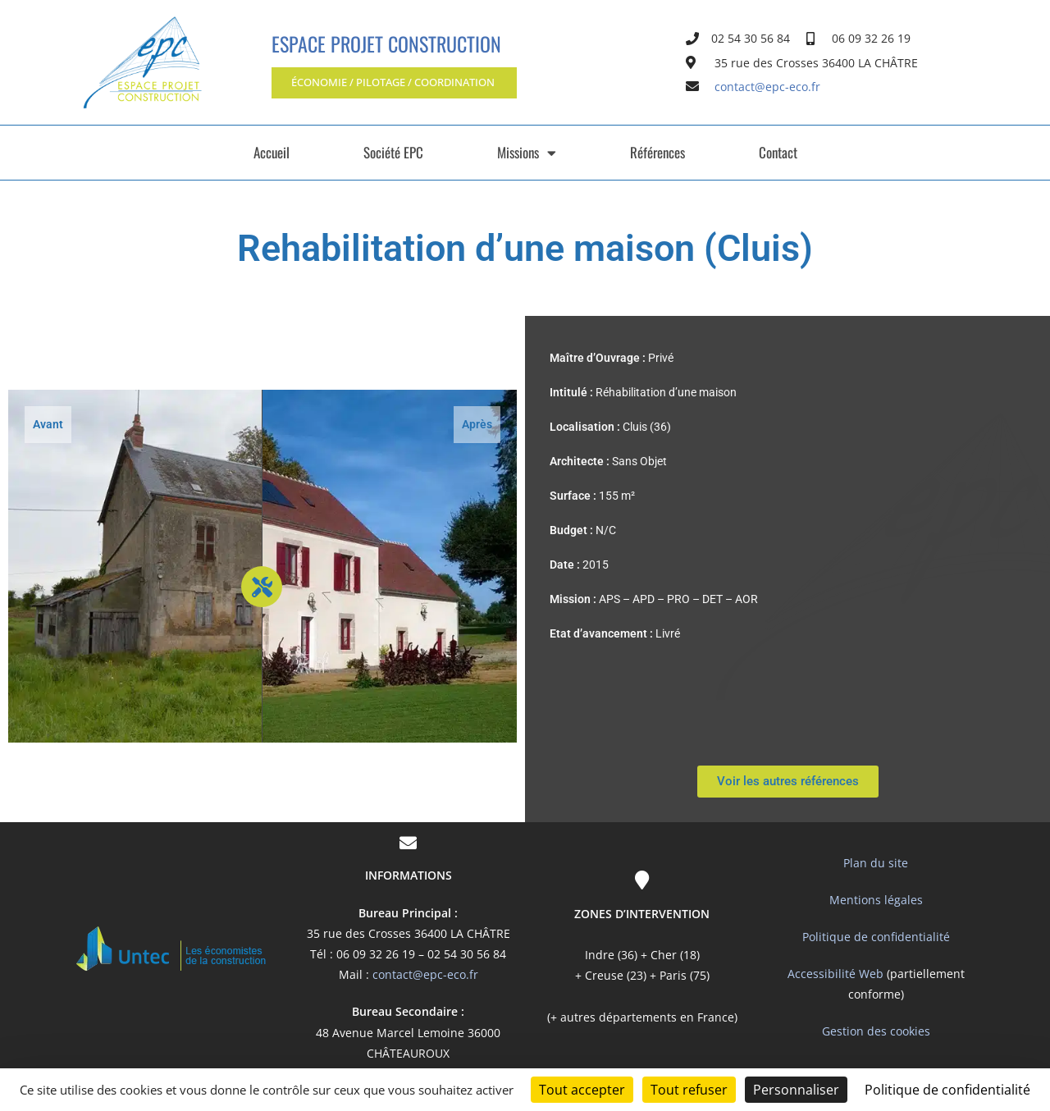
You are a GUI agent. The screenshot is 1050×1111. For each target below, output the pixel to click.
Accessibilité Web (835, 973)
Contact (778, 152)
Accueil (271, 152)
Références (657, 152)
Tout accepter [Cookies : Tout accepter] (582, 1090)
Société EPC (393, 152)
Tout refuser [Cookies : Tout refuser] (689, 1090)
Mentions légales (876, 900)
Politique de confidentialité (876, 936)
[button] (413, 83)
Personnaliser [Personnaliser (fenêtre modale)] (796, 1090)
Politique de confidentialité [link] (947, 1090)
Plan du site (875, 863)
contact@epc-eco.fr (425, 974)
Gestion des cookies (876, 1031)
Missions (526, 153)
